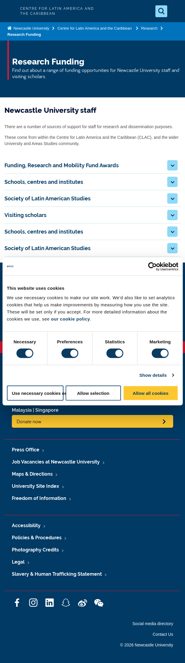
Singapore (47, 410)
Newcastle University (30, 28)
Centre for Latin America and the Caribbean (95, 28)
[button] (172, 165)
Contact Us (163, 634)
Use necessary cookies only (37, 392)
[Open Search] (161, 11)
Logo (9, 11)
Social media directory (152, 623)
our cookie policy (70, 318)
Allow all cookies (150, 392)
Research (149, 28)
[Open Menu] (175, 11)
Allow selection (93, 392)
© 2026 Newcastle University (146, 645)
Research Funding (24, 34)
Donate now (29, 421)
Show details (153, 375)
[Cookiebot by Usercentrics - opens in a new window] (152, 266)
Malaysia (22, 410)
